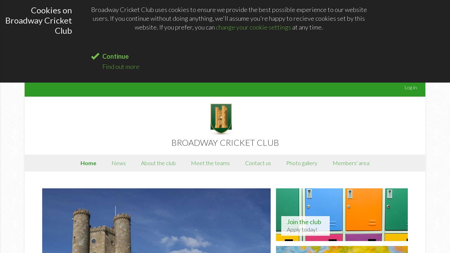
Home (88, 163)
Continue (115, 56)
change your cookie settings (253, 27)
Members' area (351, 163)
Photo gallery (301, 163)
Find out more (121, 66)
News (118, 163)
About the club (158, 163)
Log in (411, 87)
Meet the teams (210, 163)
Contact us (258, 163)
